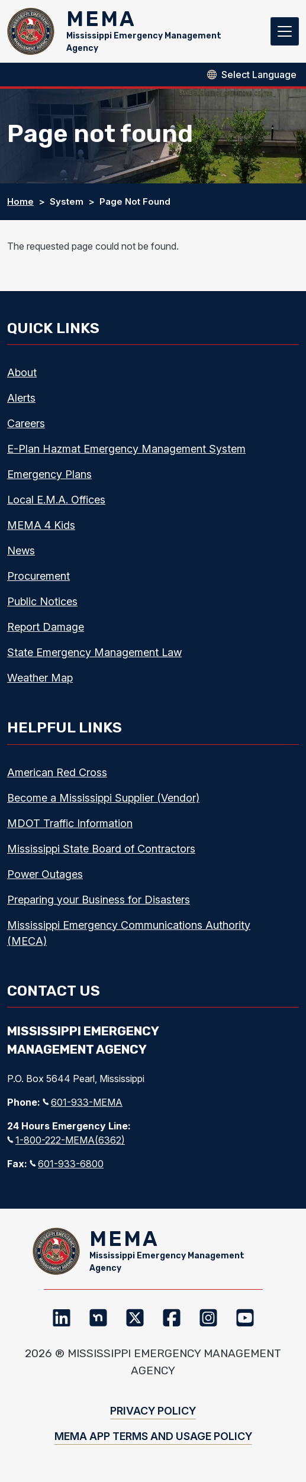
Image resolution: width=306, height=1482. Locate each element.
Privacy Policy (153, 1410)
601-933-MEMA (83, 1102)
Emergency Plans (49, 474)
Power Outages (45, 874)
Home (20, 201)
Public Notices (42, 601)
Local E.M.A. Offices (56, 499)
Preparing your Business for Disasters (98, 899)
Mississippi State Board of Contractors (101, 848)
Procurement (38, 576)
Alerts (21, 398)
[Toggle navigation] (284, 31)
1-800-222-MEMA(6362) (66, 1140)
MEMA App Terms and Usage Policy (153, 1436)
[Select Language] (259, 74)
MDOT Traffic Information (70, 823)
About (22, 372)
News (21, 550)
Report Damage (45, 627)
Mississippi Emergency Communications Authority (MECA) (128, 933)
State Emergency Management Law (94, 652)
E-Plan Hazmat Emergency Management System (126, 449)
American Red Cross (57, 772)
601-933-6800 (67, 1164)
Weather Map (40, 677)
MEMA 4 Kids (41, 525)
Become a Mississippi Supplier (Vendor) (103, 798)
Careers (26, 423)
